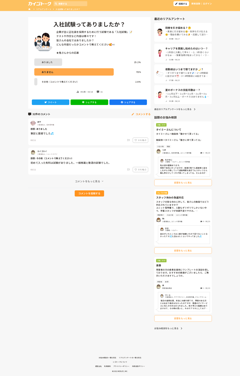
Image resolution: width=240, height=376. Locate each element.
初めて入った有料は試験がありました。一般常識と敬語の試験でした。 (71, 163)
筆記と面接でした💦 (42, 133)
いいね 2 (140, 169)
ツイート (51, 102)
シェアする (89, 102)
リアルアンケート (43, 9)
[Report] (128, 140)
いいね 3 (140, 140)
